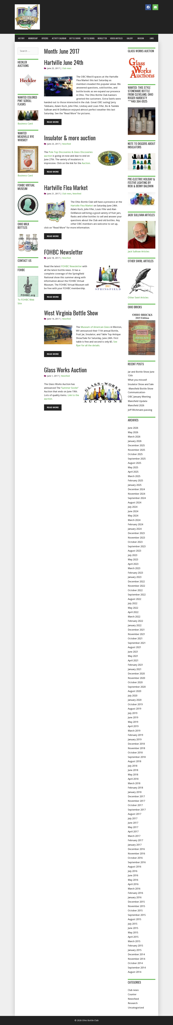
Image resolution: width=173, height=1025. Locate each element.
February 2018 (135, 787)
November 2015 (136, 906)
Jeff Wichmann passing (140, 409)
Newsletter (102, 38)
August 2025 (134, 463)
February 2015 (135, 945)
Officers (45, 38)
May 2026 (133, 432)
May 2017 (133, 827)
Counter (132, 994)
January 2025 (134, 485)
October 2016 (135, 857)
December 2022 (136, 581)
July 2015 (132, 923)
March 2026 (134, 436)
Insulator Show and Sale (141, 384)
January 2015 (134, 950)
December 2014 (136, 954)
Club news (66, 68)
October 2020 (135, 682)
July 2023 (132, 555)
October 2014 (135, 963)
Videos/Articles (116, 38)
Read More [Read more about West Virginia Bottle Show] (53, 354)
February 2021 (135, 664)
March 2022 (134, 616)
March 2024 (134, 520)
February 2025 (135, 480)
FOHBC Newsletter (63, 252)
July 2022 (132, 603)
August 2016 (134, 866)
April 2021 (133, 660)
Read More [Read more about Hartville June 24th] (53, 122)
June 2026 (133, 427)
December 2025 (136, 445)
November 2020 (136, 678)
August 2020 (134, 691)
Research (133, 1003)
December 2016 (136, 849)
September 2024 (137, 498)
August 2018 (134, 761)
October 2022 (135, 590)
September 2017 (137, 809)
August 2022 (134, 599)
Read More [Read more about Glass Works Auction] (53, 407)
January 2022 (134, 625)
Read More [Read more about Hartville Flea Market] (53, 236)
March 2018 (134, 783)
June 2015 (133, 928)
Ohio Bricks (135, 307)
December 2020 (136, 673)
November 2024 (136, 493)
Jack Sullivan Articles (138, 251)
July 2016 (132, 871)
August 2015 (134, 919)
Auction (86, 163)
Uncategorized (136, 1007)
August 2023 (134, 550)
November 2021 (136, 634)
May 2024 (133, 515)
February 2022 (135, 620)
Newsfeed (66, 144)
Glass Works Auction (65, 369)
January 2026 (134, 441)
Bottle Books (89, 38)
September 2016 (137, 862)
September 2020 (137, 686)
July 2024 (132, 506)
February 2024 (135, 524)
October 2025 (135, 454)
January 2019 (134, 739)
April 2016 (133, 884)
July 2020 (132, 695)
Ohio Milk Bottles (23, 226)
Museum (141, 38)
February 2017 (135, 840)
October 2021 (135, 638)
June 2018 (133, 770)
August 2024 (134, 502)
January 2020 (134, 699)
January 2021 (134, 669)
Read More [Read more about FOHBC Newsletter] (53, 297)
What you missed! (137, 379)
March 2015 (134, 941)
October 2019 (135, 704)
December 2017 (136, 796)
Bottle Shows (75, 38)
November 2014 (136, 958)
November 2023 (136, 537)
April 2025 (133, 471)
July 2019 (132, 713)
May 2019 (133, 721)
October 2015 (135, 910)
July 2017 (132, 818)
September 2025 (137, 458)
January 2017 (134, 844)
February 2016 (135, 892)
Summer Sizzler (69, 387)
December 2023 (136, 533)
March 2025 (134, 476)
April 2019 (133, 726)
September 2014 (137, 967)
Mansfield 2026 (136, 405)
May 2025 (133, 467)
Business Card (25, 123)
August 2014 (134, 971)
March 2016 (134, 888)
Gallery (130, 38)
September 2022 (137, 594)
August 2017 (134, 814)
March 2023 (134, 568)
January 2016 (134, 897)
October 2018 (135, 752)
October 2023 (135, 541)
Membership (33, 38)
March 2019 (134, 730)
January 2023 (134, 577)
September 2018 (137, 757)
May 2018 (133, 774)
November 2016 (136, 853)
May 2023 (133, 559)
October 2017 (135, 805)
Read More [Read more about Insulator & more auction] (53, 171)
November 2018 (136, 748)
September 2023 (137, 546)
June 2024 (133, 511)
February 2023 (135, 572)
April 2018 (133, 778)
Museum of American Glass (95, 327)
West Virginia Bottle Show (71, 312)
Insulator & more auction (70, 137)
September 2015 (137, 915)
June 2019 (133, 717)
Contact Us (24, 260)
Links (152, 38)
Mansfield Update (137, 401)
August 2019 (134, 708)
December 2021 (136, 629)
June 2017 (133, 822)
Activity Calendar (59, 38)
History (21, 38)
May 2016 (133, 879)
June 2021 (133, 651)
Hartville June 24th (63, 62)
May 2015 (133, 932)
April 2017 (133, 831)
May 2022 (133, 607)
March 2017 (134, 836)
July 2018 (132, 765)
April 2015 (133, 936)
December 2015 (136, 901)
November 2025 (136, 449)
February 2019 (135, 735)
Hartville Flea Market (66, 187)
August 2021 (134, 647)
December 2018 (136, 743)
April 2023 (133, 563)
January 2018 (134, 792)
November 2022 (136, 585)
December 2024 (136, 489)
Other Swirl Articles (138, 297)
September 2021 (137, 642)
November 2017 (136, 800)
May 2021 (133, 656)
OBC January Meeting (139, 396)
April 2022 (133, 612)
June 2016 (133, 875)
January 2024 (134, 528)
